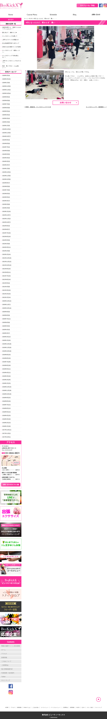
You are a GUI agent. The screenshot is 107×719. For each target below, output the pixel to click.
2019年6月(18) (6, 365)
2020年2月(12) (6, 336)
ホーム (26, 18)
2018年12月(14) (6, 387)
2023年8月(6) (6, 186)
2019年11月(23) (6, 347)
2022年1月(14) (6, 254)
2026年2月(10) (6, 79)
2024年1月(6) (6, 168)
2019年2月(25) (6, 379)
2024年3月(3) (6, 161)
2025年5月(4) (6, 111)
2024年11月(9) (6, 132)
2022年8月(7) (6, 229)
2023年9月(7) (6, 183)
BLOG (31, 18)
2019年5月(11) (6, 369)
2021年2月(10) (6, 293)
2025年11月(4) (6, 89)
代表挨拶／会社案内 (7, 673)
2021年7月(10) (6, 276)
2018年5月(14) (6, 412)
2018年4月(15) (6, 415)
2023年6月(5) (6, 193)
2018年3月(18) (6, 419)
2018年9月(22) (6, 397)
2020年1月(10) (6, 340)
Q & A (83, 707)
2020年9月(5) (6, 311)
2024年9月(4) (6, 140)
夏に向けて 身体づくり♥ (9, 32)
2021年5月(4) (6, 283)
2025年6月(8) (6, 107)
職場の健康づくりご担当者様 (10, 646)
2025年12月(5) (6, 86)
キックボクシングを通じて (9, 36)
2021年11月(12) (6, 261)
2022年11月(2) (6, 218)
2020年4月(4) (6, 329)
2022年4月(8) (6, 243)
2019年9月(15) (6, 354)
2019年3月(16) (6, 376)
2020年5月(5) (6, 326)
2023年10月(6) (6, 179)
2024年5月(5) (6, 154)
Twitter (3, 676)
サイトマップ (5, 680)
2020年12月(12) (6, 301)
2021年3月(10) (6, 290)
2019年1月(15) (6, 383)
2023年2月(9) (6, 208)
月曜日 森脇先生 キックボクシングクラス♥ (38, 107)
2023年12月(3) (6, 172)
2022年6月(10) (6, 236)
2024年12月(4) (6, 129)
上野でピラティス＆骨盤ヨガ (10, 39)
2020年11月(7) (6, 304)
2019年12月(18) (6, 344)
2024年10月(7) (6, 136)
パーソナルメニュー (55, 707)
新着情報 (4, 657)
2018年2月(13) (6, 422)
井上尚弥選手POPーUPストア (10, 43)
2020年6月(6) (6, 322)
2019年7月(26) (6, 361)
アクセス (4, 653)
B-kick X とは (27, 707)
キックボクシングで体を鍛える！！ (10, 56)
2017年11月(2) (6, 433)
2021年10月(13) (6, 265)
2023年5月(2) (6, 197)
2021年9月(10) (6, 268)
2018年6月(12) (6, 408)
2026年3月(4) (6, 75)
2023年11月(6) (6, 175)
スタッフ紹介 (90, 707)
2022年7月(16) (6, 233)
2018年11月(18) (6, 390)
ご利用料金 (4, 665)
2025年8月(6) (6, 100)
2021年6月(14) (6, 279)
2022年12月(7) (6, 215)
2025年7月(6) (6, 104)
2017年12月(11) (6, 430)
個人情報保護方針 (7, 669)
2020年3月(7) (6, 333)
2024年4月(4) (6, 157)
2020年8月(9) (6, 315)
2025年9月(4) (6, 97)
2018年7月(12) (6, 404)
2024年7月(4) (6, 147)
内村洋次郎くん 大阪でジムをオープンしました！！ (11, 28)
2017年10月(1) (6, 437)
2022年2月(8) (6, 251)
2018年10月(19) (6, 394)
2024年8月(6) (6, 143)
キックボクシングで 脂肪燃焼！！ (96, 107)
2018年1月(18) (6, 426)
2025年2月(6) (6, 122)
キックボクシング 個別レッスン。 (11, 51)
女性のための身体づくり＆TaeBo (11, 47)
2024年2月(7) (6, 165)
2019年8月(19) (6, 358)
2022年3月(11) (6, 247)
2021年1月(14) (6, 297)
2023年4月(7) (6, 200)
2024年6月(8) (6, 150)
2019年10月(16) (6, 351)
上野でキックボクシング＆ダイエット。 (11, 61)
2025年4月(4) (6, 115)
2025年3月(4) (6, 118)
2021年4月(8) (6, 286)
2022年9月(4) (6, 225)
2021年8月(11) (6, 272)
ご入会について (6, 661)
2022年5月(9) (6, 240)
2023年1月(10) (6, 211)
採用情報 (72, 707)
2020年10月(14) (6, 308)
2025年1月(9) (6, 125)
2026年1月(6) (6, 82)
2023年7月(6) (6, 190)
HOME (6, 707)
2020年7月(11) (6, 319)
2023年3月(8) (6, 204)
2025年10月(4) (6, 93)
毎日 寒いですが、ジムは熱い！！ (10, 66)
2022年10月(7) (6, 222)
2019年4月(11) (6, 372)
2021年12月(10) (6, 258)
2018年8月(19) (6, 401)
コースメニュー (44, 707)
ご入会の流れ (35, 707)
